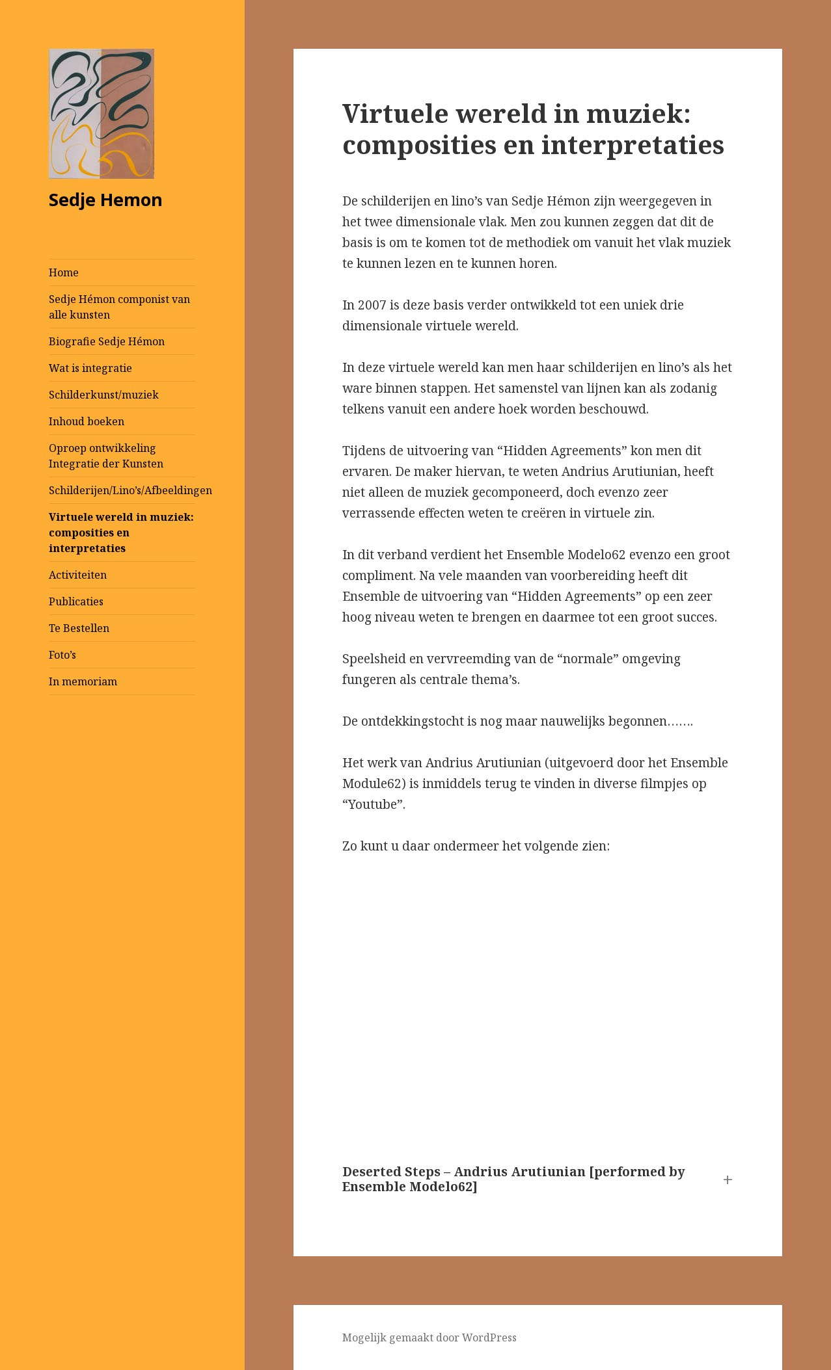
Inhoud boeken (86, 421)
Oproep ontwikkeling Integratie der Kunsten (106, 456)
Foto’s (62, 655)
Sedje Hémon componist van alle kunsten (119, 307)
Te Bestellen (79, 628)
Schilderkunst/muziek (104, 395)
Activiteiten (78, 575)
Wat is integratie (90, 368)
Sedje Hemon (106, 199)
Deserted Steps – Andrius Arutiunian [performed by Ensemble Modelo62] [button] (513, 1180)
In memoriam (83, 681)
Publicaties (76, 601)
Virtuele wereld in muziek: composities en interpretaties (121, 532)
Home (64, 272)
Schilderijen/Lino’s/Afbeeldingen (122, 490)
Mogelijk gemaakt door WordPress (429, 1337)
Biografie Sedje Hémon (107, 341)
